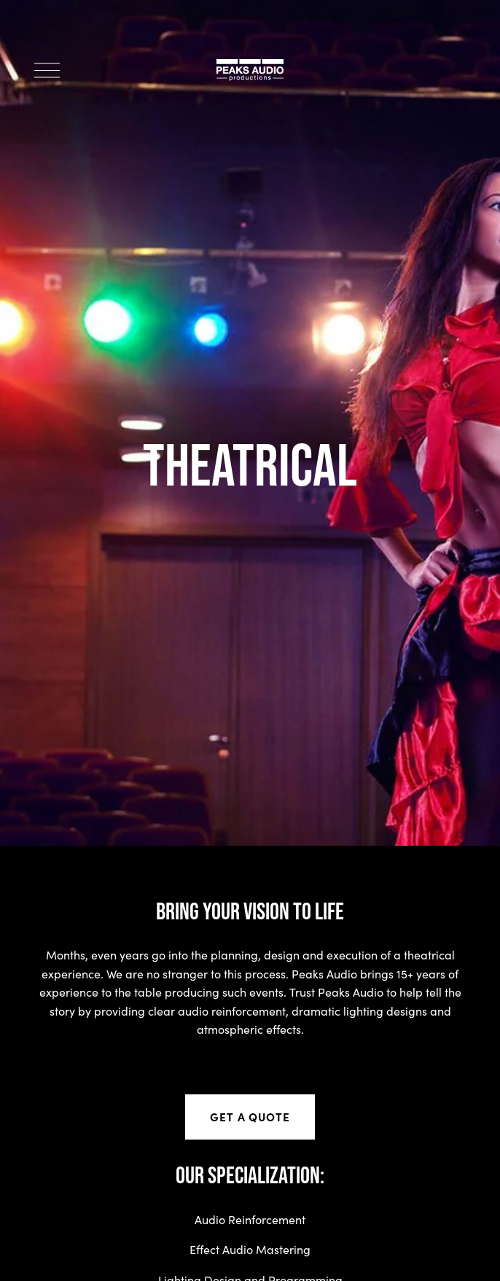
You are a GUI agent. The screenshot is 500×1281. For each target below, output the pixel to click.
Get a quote (250, 1116)
